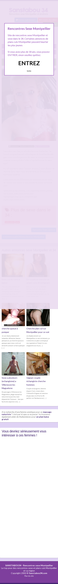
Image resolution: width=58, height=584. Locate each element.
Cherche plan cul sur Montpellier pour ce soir (37, 330)
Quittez (29, 71)
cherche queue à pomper (10, 330)
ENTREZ (29, 63)
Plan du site (29, 576)
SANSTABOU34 (13, 565)
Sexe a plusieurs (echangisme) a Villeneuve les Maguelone (9, 382)
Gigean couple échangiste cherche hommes (36, 381)
